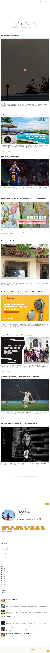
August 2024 (5, 551)
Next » (31, 476)
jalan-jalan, (31, 199)
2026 (3, 537)
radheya (3, 531)
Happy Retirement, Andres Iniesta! (10, 156)
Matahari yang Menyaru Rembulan (10, 35)
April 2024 (4, 557)
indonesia (4, 529)
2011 (3, 590)
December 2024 (5, 543)
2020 (3, 572)
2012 (3, 588)
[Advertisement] (4, 15)
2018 (3, 576)
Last (34, 476)
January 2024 (5, 563)
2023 (3, 566)
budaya (12, 526)
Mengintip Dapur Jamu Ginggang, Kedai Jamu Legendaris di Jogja (18, 240)
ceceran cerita (18, 526)
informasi (10, 529)
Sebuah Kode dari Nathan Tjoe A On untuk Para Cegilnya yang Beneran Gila (20, 376)
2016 (3, 580)
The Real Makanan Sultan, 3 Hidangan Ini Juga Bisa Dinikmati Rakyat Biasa (19, 633)
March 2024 (5, 559)
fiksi (25, 526)
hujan (43, 526)
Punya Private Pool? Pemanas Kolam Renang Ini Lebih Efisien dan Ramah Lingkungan (22, 114)
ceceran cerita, (23, 157)
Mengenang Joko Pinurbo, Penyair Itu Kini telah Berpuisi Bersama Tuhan (19, 423)
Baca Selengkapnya (5, 109)
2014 (3, 584)
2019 (3, 574)
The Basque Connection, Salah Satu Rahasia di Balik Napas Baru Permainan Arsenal (20, 610)
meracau (37, 529)
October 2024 (5, 549)
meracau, (25, 36)
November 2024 (5, 547)
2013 (3, 586)
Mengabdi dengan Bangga (10, 627)
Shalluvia (25, 24)
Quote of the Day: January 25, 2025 (12, 599)
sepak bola (9, 531)
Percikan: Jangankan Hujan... (6, 616)
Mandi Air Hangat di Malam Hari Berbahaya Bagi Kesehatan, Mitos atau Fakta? (21, 292)
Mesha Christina (8, 36)
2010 (3, 592)
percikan (43, 529)
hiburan (37, 526)
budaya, (21, 199)
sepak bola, (28, 157)
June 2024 (5, 553)
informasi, (23, 115)
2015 (3, 582)
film (29, 526)
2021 (3, 570)
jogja (22, 529)
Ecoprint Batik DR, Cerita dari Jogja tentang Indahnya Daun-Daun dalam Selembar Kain (23, 198)
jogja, (34, 199)
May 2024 (4, 555)
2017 (3, 578)
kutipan (32, 529)
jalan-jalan (16, 529)
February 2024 (5, 561)
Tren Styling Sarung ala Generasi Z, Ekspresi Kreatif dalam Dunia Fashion (19, 334)
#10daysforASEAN (5, 526)
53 (28, 476)
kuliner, (31, 242)
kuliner (26, 529)
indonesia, (30, 335)
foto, (22, 36)
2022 (3, 568)
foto (32, 526)
